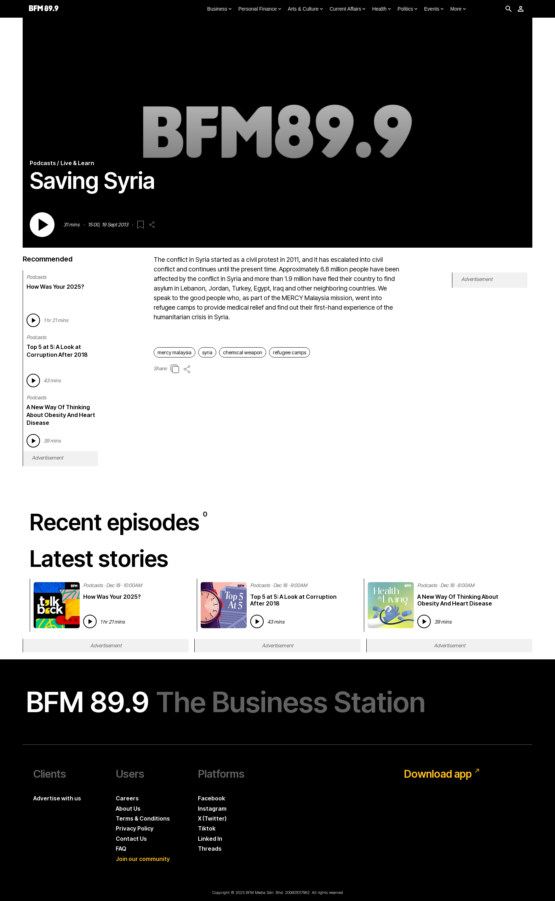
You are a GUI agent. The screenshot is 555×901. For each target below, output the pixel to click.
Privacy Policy (135, 828)
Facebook (211, 798)
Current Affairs (348, 9)
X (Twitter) (212, 818)
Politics (408, 9)
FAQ (121, 848)
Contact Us (131, 838)
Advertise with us (57, 798)
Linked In (210, 838)
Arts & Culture (306, 9)
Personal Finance (260, 9)
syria (207, 352)
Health (382, 9)
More (458, 9)
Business (220, 9)
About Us (128, 808)
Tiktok (207, 828)
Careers (127, 798)
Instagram (212, 808)
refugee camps (289, 352)
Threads (210, 848)
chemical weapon (242, 352)
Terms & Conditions (143, 818)
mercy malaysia (174, 352)
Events (434, 9)
